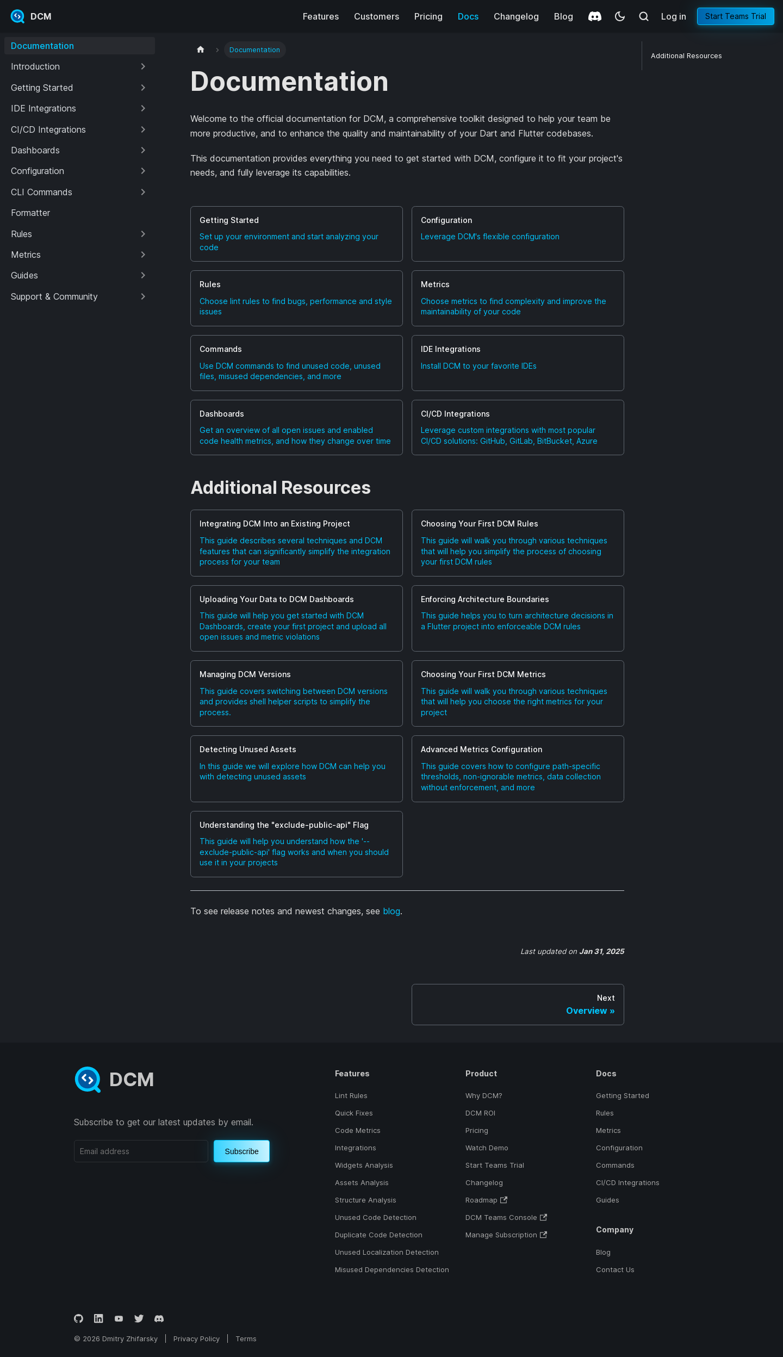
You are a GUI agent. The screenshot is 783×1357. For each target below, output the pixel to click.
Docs (468, 16)
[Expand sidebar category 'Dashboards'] (143, 150)
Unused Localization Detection (387, 1252)
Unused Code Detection (376, 1217)
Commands (615, 1165)
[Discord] (595, 16)
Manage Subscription (501, 1234)
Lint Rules (351, 1095)
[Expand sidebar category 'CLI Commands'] (143, 192)
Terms (246, 1338)
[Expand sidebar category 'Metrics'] (143, 254)
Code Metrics (358, 1130)
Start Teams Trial (735, 16)
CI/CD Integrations (628, 1182)
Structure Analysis (365, 1199)
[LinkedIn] (98, 1318)
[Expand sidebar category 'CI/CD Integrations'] (143, 129)
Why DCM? (483, 1095)
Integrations (355, 1147)
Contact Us (615, 1269)
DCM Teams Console (501, 1217)
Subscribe (242, 1151)
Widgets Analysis (364, 1165)
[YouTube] (118, 1318)
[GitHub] (78, 1318)
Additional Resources (686, 56)
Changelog (516, 16)
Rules (605, 1112)
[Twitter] (139, 1318)
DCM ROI (480, 1112)
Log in (673, 16)
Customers (376, 16)
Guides (607, 1199)
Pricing (428, 16)
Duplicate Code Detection (378, 1234)
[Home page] (200, 49)
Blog (563, 16)
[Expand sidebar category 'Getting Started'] (143, 87)
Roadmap (481, 1199)
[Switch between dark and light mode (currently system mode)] (620, 16)
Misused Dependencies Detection (392, 1269)
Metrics (608, 1130)
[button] (79, 66)
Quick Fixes (354, 1112)
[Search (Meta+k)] (644, 16)
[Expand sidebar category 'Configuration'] (143, 170)
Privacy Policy (196, 1338)
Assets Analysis (362, 1182)
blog (391, 911)
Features (321, 16)
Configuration (619, 1147)
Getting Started (622, 1095)
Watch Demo (486, 1147)
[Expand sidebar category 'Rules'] (143, 234)
